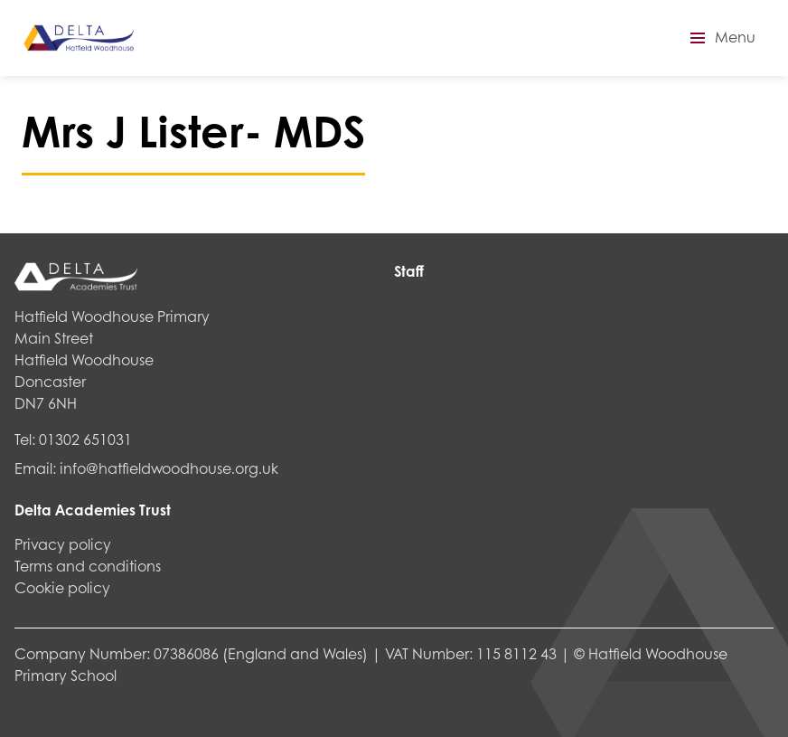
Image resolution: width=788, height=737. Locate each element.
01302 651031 (85, 439)
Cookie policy (62, 587)
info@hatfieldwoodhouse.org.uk (169, 468)
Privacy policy (62, 544)
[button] (720, 37)
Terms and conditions (87, 565)
